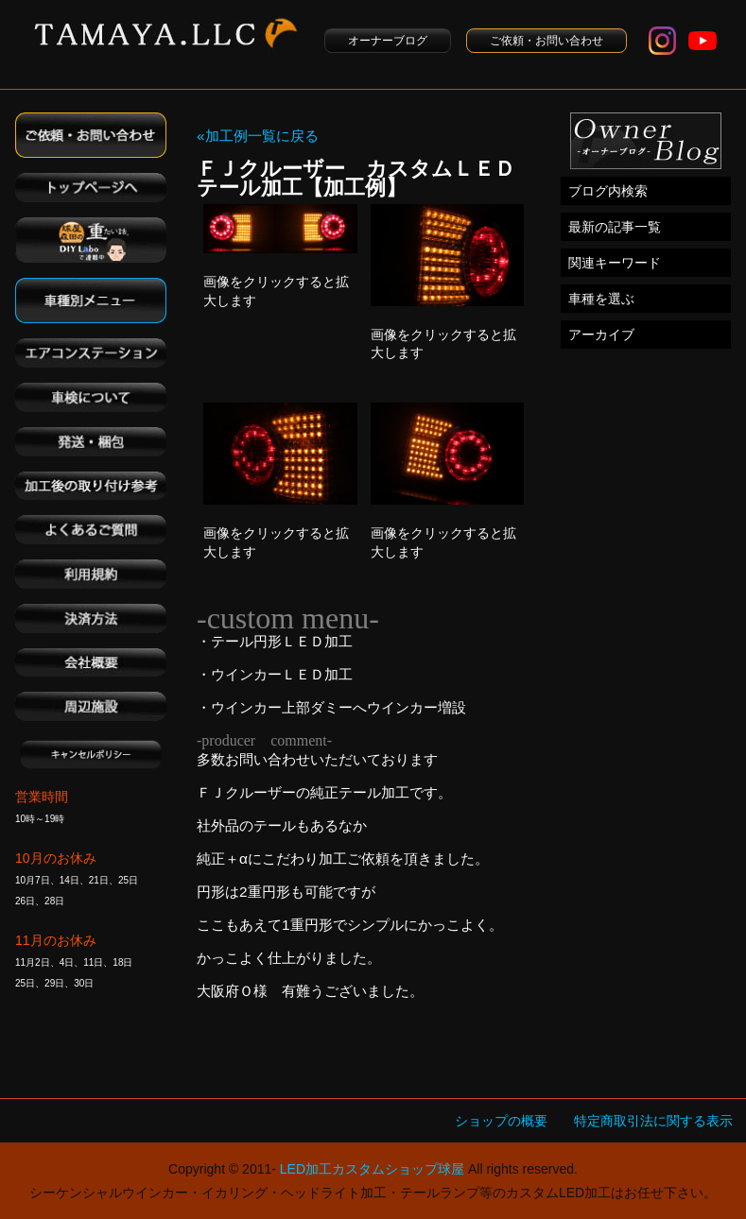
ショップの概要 (501, 1120)
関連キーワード (614, 262)
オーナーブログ (387, 40)
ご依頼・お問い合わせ (546, 40)
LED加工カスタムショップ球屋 (372, 1168)
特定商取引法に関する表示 (653, 1120)
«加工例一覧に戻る (258, 136)
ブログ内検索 (608, 190)
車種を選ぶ (601, 298)
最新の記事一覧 (614, 226)
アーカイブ (601, 334)
